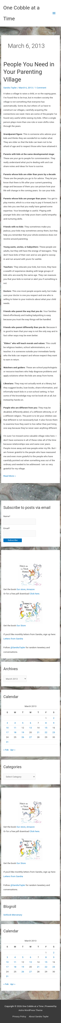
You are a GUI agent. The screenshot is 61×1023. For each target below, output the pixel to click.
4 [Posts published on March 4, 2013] (15, 723)
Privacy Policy (19, 1016)
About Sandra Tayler (39, 1016)
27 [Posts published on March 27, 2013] (30, 737)
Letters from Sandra (13, 638)
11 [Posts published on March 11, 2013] (15, 727)
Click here (34, 593)
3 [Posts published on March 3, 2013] (7, 723)
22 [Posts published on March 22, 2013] (46, 732)
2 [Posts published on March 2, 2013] (53, 718)
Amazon (31, 589)
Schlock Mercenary (12, 914)
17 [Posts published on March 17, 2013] (7, 732)
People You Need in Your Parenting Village (28, 72)
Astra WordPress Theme (30, 1010)
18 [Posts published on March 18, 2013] (15, 732)
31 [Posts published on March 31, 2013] (7, 742)
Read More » (9, 476)
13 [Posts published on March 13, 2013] (30, 727)
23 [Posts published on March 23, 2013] (53, 732)
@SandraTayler (17, 647)
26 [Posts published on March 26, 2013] (23, 737)
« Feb (6, 749)
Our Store (21, 625)
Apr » (12, 749)
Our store (21, 589)
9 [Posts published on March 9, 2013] (53, 723)
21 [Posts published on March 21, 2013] (38, 732)
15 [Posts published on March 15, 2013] (46, 727)
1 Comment (40, 87)
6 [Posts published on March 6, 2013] (30, 723)
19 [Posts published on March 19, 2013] (23, 732)
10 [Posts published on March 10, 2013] (7, 727)
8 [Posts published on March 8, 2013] (46, 723)
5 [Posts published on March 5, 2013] (22, 723)
